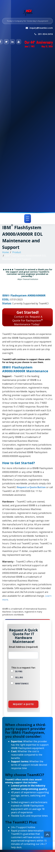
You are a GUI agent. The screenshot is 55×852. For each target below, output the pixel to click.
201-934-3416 (45, 33)
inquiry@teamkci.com (41, 27)
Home (5, 252)
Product (16, 252)
